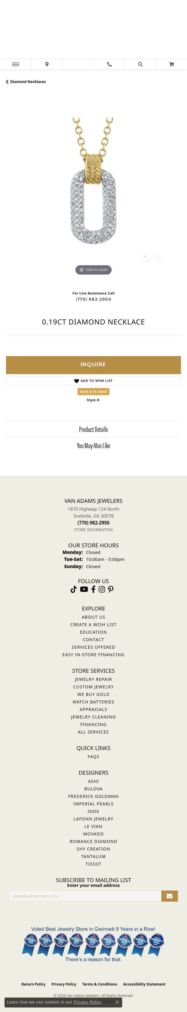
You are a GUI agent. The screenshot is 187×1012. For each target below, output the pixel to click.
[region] (93, 190)
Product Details (93, 429)
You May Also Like (93, 445)
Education (93, 632)
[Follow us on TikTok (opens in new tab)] (74, 589)
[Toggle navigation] (15, 64)
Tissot (93, 864)
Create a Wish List (93, 624)
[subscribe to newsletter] (169, 896)
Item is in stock (93, 391)
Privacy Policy (64, 984)
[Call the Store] (93, 523)
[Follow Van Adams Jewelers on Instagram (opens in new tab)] (102, 589)
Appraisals (93, 709)
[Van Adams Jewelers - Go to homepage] (93, 30)
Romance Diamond (94, 841)
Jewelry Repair (93, 679)
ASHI (93, 781)
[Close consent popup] (117, 1002)
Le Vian (93, 826)
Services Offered (93, 647)
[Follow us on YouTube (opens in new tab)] (84, 589)
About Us (93, 617)
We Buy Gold (93, 694)
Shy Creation (93, 849)
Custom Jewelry (93, 687)
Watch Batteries (93, 702)
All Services (93, 732)
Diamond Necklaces (28, 81)
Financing (93, 724)
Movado (93, 834)
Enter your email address (93, 885)
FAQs (93, 756)
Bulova (93, 789)
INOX (93, 811)
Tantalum (93, 856)
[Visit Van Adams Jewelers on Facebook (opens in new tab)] (93, 589)
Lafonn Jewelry (94, 819)
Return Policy (33, 984)
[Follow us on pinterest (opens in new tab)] (110, 589)
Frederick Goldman (93, 796)
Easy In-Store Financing (93, 654)
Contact (93, 639)
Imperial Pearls (93, 804)
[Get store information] (93, 529)
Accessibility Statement (144, 984)
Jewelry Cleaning (93, 717)
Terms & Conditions (99, 984)
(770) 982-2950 (93, 299)
